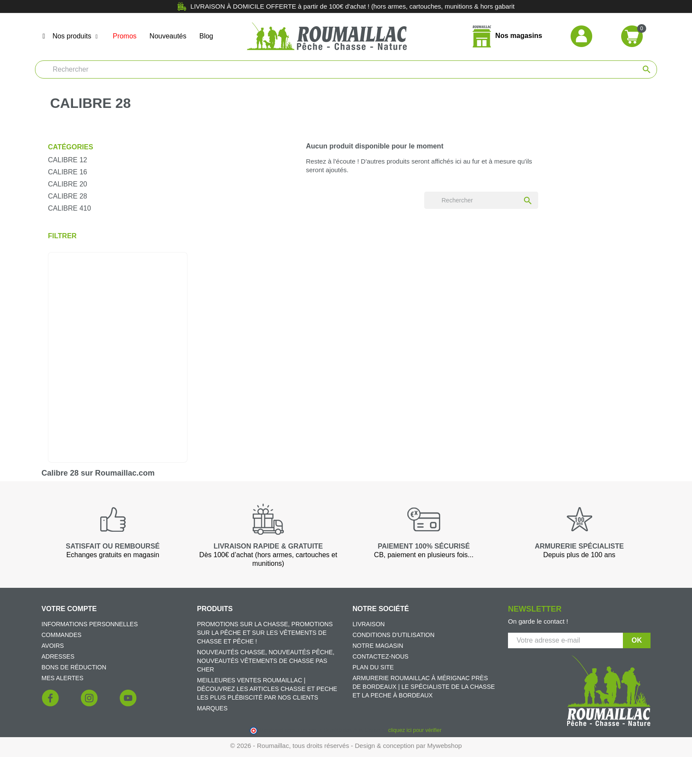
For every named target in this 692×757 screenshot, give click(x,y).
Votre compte (69, 608)
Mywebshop (444, 745)
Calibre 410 (69, 208)
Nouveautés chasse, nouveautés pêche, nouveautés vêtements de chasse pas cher (265, 661)
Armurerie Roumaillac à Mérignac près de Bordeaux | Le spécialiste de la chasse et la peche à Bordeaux (423, 687)
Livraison (368, 624)
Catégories (70, 147)
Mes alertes (62, 678)
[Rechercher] (346, 69)
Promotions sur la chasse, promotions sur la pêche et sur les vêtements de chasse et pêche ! (265, 633)
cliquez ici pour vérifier (414, 730)
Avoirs (52, 645)
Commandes (61, 634)
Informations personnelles (89, 624)
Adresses (57, 656)
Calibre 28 (67, 196)
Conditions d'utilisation (393, 634)
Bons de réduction (73, 667)
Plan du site (373, 667)
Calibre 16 (67, 172)
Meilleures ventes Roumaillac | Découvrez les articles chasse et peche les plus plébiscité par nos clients (267, 689)
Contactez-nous (380, 656)
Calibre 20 (67, 184)
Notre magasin (377, 645)
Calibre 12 (67, 160)
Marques (212, 708)
